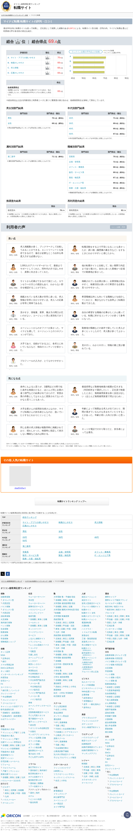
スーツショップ (60, 800)
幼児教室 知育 (59, 696)
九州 (23, 745)
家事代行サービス (35, 606)
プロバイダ (109, 613)
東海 (12, 745)
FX (2, 684)
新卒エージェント (89, 659)
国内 (32, 793)
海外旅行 (43, 770)
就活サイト (86, 600)
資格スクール (59, 738)
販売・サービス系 (76, 172)
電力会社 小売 (34, 754)
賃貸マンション (7, 758)
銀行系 (5, 690)
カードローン (6, 687)
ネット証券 (5, 652)
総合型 (33, 725)
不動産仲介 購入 (7, 736)
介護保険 (109, 719)
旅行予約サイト (35, 767)
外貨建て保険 (110, 716)
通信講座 (57, 719)
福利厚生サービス (35, 750)
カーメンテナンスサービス (39, 706)
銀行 (4, 661)
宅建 (57, 725)
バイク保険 (5, 606)
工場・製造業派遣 (89, 638)
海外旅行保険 (6, 622)
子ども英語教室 (60, 706)
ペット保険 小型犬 (113, 677)
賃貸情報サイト (7, 755)
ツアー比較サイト (35, 786)
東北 (7, 790)
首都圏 (5, 745)
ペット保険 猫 (111, 681)
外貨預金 (4, 677)
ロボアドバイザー (8, 719)
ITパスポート (68, 735)
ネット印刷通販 (88, 685)
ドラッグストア (60, 794)
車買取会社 (33, 671)
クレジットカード (8, 693)
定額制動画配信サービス (38, 712)
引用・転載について (80, 816)
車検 (30, 703)
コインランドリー (35, 613)
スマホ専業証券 (7, 665)
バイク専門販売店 (37, 693)
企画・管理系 (74, 162)
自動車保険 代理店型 (114, 658)
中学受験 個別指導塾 (62, 658)
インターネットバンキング (12, 674)
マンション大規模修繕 (10, 748)
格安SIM (110, 610)
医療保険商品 (110, 684)
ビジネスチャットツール (92, 688)
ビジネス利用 (36, 799)
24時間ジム (58, 771)
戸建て (16, 732)
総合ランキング (30, 517)
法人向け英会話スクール (64, 754)
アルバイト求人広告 (90, 672)
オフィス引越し (35, 741)
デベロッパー (8, 803)
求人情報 (14, 68)
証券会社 (6, 658)
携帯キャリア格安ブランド (116, 600)
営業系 (72, 156)
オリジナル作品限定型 (39, 728)
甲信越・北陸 (68, 626)
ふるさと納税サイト (36, 638)
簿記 (63, 725)
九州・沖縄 (60, 632)
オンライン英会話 (61, 716)
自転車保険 (5, 616)
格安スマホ (120, 610)
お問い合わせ (66, 816)
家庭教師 (57, 690)
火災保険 (4, 619)
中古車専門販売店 (37, 680)
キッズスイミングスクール (64, 777)
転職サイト (86, 610)
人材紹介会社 (87, 663)
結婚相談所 (86, 744)
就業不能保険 (110, 709)
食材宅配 (32, 616)
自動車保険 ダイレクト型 (115, 655)
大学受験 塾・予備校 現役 (64, 597)
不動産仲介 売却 (7, 729)
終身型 (110, 687)
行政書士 (59, 732)
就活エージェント (89, 597)
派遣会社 (85, 635)
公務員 (58, 735)
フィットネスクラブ (62, 768)
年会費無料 (7, 697)
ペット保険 (5, 626)
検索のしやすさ (17, 63)
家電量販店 (58, 791)
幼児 (57, 709)
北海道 (58, 622)
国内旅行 (34, 770)
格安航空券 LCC (35, 780)
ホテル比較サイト (35, 777)
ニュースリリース (38, 816)
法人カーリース (88, 682)
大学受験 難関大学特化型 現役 (66, 610)
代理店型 (6, 603)
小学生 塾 (58, 671)
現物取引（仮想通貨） (12, 713)
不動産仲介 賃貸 (7, 752)
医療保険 (4, 632)
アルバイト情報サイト (91, 606)
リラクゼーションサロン (64, 774)
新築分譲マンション (9, 774)
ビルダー (6, 787)
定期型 (117, 687)
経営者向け (88, 698)
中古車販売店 (34, 677)
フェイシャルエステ (90, 721)
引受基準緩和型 (113, 690)
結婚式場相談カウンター (92, 747)
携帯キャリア (110, 597)
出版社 (33, 731)
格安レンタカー (35, 664)
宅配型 (33, 651)
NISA (3, 655)
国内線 (33, 783)
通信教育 (57, 683)
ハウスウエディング (90, 737)
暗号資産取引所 (7, 709)
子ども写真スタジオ (36, 715)
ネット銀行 (5, 671)
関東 (98, 767)
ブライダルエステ (89, 718)
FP (56, 722)
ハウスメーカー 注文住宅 (10, 781)
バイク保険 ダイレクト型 (115, 661)
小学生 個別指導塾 (61, 677)
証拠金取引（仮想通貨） (13, 716)
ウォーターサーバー (36, 597)
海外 (38, 793)
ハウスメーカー (9, 800)
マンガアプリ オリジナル (39, 734)
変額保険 (109, 729)
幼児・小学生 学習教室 (63, 693)
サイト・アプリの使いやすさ (23, 58)
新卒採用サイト (88, 654)
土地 (23, 732)
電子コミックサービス (37, 722)
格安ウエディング (89, 741)
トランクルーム (35, 642)
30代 (71, 123)
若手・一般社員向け (92, 704)
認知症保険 (109, 713)
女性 (10, 123)
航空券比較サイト (35, 774)
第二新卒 (11, 156)
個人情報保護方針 (53, 816)
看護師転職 (86, 622)
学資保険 (4, 638)
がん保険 (4, 635)
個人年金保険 (110, 725)
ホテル (31, 796)
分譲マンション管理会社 (11, 742)
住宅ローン (5, 681)
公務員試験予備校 (61, 751)
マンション (7, 732)
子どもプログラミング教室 (65, 757)
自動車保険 (5, 597)
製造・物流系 (74, 177)
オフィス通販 (34, 744)
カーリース (33, 667)
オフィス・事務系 (76, 167)
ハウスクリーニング (36, 610)
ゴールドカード (9, 703)
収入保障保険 (112, 700)
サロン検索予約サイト (91, 727)
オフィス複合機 (35, 747)
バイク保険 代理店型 (114, 665)
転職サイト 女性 (88, 613)
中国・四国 (21, 793)
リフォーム (5, 764)
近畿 (17, 745)
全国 (97, 776)
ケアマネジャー (71, 732)
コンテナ (34, 648)
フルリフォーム (9, 768)
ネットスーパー (35, 629)
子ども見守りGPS (36, 757)
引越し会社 (33, 655)
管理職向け (88, 701)
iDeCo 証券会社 (7, 668)
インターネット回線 (113, 629)
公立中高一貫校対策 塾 (63, 664)
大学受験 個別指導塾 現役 (64, 603)
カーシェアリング (35, 658)
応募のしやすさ (17, 73)
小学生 (73, 687)
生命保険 (4, 629)
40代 (71, 128)
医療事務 (63, 722)
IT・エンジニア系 (76, 183)
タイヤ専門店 (59, 807)
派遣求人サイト (88, 642)
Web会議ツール (88, 691)
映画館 (84, 764)
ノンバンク (14, 690)
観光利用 (34, 802)
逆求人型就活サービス (91, 603)
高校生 (58, 687)
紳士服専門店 (59, 797)
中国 (128, 619)
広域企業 (110, 626)
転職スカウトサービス (91, 616)
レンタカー (33, 661)
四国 (109, 622)
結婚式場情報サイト (90, 750)
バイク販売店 (34, 690)
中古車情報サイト (35, 674)
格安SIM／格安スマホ (114, 606)
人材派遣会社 (87, 668)
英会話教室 (58, 713)
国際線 (40, 783)
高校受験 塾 (59, 619)
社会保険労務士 (69, 729)
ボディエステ (87, 724)
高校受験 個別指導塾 (62, 635)
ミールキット (34, 622)
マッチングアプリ (89, 753)
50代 (71, 134)
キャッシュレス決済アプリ (12, 706)
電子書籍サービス (35, 719)
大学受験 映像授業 (61, 616)
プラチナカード (116, 785)
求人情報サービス (89, 645)
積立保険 (109, 732)
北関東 (13, 790)
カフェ (31, 709)
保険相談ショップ (8, 642)
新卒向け (87, 707)
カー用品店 (58, 804)
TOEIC (58, 729)
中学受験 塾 (59, 651)
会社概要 (26, 816)
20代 (71, 118)
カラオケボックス (89, 780)
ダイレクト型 (8, 600)
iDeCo (107, 753)
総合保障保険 (110, 722)
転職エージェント (89, 619)
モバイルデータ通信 (113, 603)
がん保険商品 (110, 703)
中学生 (66, 687)
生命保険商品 (110, 693)
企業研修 (85, 695)
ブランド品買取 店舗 (37, 738)
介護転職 (85, 626)
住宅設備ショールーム (10, 761)
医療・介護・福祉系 (77, 188)
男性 (10, 118)
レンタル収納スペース (39, 645)
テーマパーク (87, 783)
